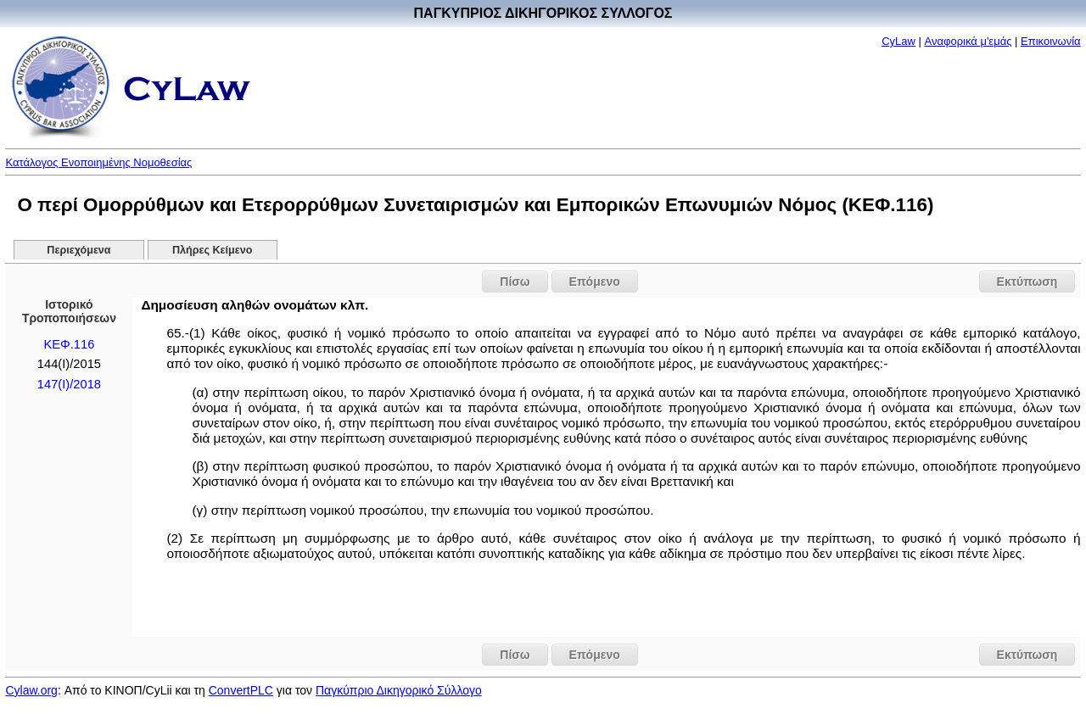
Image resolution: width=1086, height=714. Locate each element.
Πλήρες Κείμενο (212, 250)
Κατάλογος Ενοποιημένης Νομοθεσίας (98, 162)
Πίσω (514, 281)
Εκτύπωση (1027, 281)
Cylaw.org (31, 690)
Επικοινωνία (1051, 41)
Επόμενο (594, 281)
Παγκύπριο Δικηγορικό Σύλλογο (399, 690)
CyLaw (898, 41)
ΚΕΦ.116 (68, 344)
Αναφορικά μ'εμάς (968, 41)
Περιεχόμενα (78, 250)
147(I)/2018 (69, 384)
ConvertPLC (241, 690)
